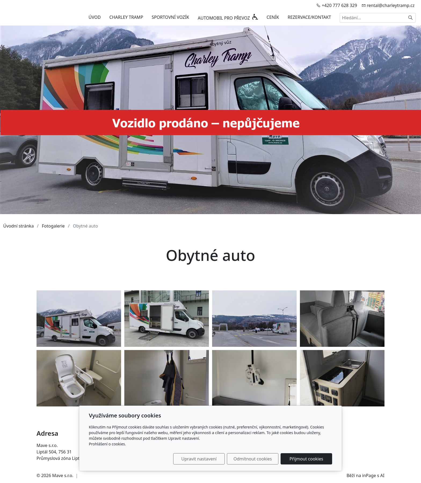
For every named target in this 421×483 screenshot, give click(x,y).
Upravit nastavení (198, 459)
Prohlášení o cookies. (107, 443)
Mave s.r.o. (62, 475)
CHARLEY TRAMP (126, 17)
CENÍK (273, 17)
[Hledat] (411, 18)
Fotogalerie (53, 226)
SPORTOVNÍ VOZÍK (170, 17)
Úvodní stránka (18, 226)
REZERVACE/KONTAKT (309, 17)
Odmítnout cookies (253, 459)
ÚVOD (95, 17)
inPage (369, 475)
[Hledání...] (373, 18)
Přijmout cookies (306, 459)
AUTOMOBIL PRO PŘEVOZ (224, 18)
